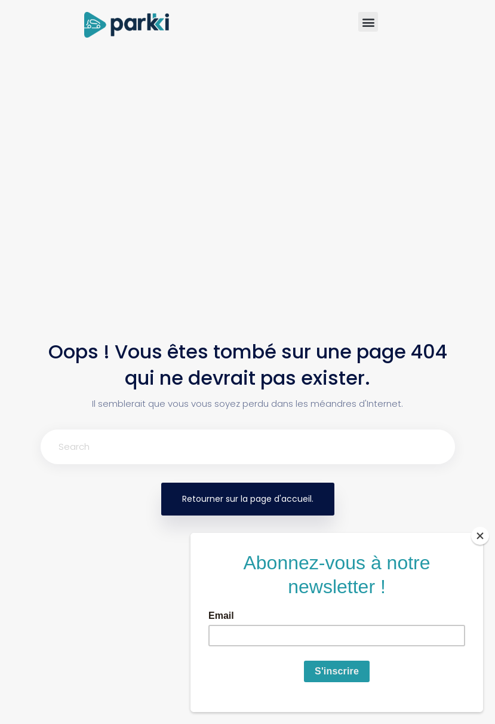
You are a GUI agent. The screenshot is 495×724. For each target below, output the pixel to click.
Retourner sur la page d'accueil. (247, 499)
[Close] (480, 536)
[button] (368, 22)
